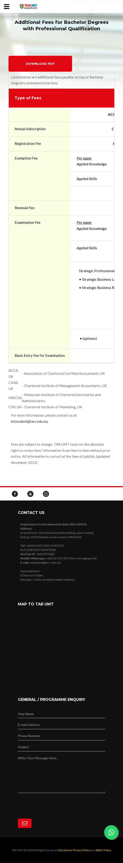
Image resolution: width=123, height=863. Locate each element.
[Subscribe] (25, 823)
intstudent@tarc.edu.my (29, 421)
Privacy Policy (81, 850)
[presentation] (54, 802)
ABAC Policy (103, 850)
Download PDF (40, 63)
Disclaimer (65, 850)
